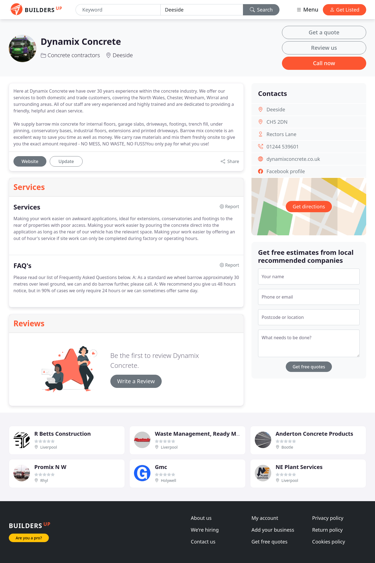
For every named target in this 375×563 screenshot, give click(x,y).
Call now (324, 63)
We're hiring (205, 529)
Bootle (287, 447)
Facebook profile (286, 171)
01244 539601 (283, 146)
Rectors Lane (281, 134)
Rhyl (44, 480)
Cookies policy (328, 541)
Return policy (327, 529)
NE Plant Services (299, 467)
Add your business (272, 529)
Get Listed (344, 9)
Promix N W (50, 467)
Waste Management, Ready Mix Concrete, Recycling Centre (235, 433)
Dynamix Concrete (81, 41)
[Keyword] (118, 9)
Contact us (203, 541)
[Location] (201, 9)
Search (261, 9)
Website (29, 161)
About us (201, 518)
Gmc (161, 467)
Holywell (168, 480)
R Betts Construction (62, 433)
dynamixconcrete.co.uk (293, 159)
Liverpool (48, 447)
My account (264, 518)
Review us (324, 47)
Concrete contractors (73, 55)
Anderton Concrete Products (314, 433)
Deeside (123, 55)
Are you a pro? (29, 537)
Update (66, 161)
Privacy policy (327, 518)
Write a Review (136, 381)
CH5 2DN (277, 121)
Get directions (309, 206)
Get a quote (324, 32)
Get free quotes (309, 367)
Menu (307, 9)
